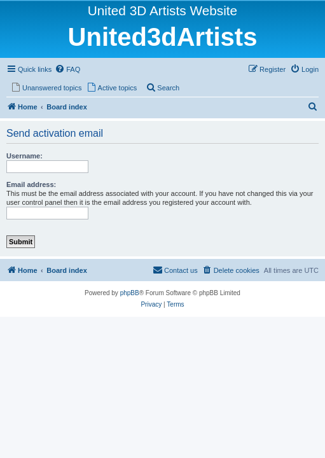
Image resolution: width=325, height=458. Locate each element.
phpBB (129, 292)
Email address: (31, 184)
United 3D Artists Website (162, 10)
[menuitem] (67, 69)
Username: (24, 156)
